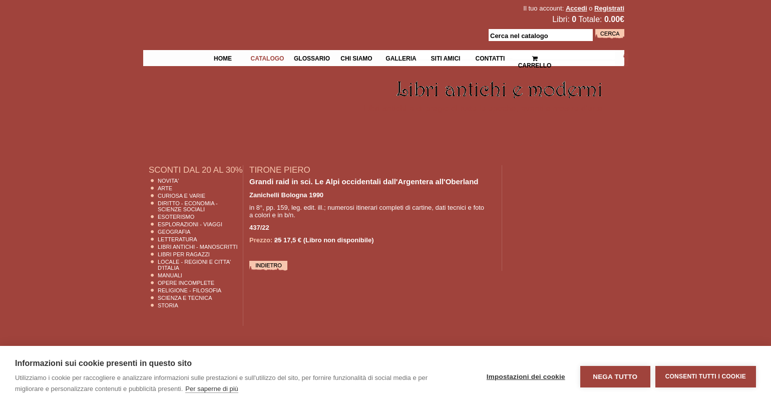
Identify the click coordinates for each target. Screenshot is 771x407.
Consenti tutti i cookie (705, 376)
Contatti (490, 57)
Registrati (609, 8)
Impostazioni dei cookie (526, 376)
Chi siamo (356, 57)
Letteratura (177, 239)
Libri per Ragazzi (184, 254)
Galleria (401, 57)
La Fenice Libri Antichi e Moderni (230, 15)
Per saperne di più (211, 388)
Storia (168, 305)
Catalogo (267, 57)
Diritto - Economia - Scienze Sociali (188, 206)
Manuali (170, 275)
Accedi (576, 8)
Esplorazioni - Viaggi (190, 224)
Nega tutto (615, 376)
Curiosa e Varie (181, 196)
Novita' (168, 181)
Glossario (312, 57)
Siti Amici (446, 57)
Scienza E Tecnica (185, 298)
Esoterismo (176, 217)
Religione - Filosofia (189, 290)
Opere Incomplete (186, 283)
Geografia (174, 232)
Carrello (535, 58)
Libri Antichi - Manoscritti (198, 247)
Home (223, 57)
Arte (165, 188)
